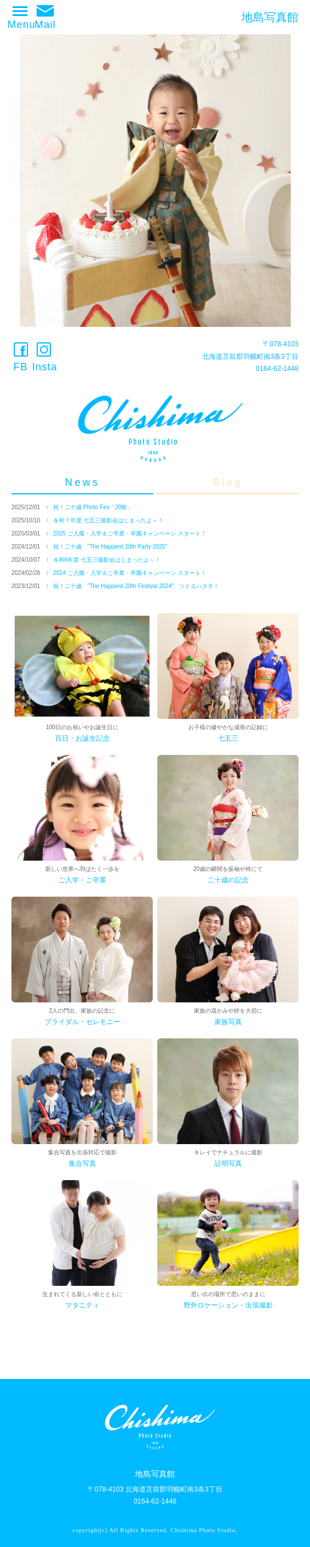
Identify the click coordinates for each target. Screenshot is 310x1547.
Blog (228, 482)
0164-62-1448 (277, 369)
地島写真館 (270, 17)
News (82, 482)
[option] (155, 180)
